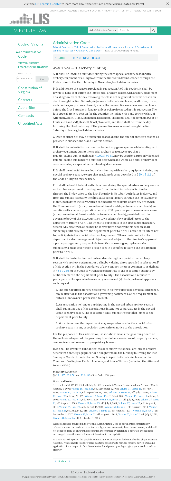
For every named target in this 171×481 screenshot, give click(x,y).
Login (158, 11)
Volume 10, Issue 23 (82, 388)
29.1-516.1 (145, 174)
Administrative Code (102, 30)
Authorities (27, 107)
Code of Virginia (30, 44)
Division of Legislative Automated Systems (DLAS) (125, 476)
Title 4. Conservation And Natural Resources (98, 47)
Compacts (26, 115)
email (96, 58)
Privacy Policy (111, 11)
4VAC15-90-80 (104, 155)
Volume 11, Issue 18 (130, 388)
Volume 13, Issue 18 (119, 392)
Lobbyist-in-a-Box (94, 472)
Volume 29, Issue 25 (70, 406)
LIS (31, 18)
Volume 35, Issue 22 (85, 414)
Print (76, 58)
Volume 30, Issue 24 (115, 406)
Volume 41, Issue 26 (64, 417)
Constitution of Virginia (30, 90)
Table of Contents (62, 47)
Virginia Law (30, 30)
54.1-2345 (64, 270)
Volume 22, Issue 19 (70, 399)
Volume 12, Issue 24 (70, 392)
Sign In (152, 476)
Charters (25, 100)
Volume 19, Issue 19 (136, 396)
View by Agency (28, 62)
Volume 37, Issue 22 (129, 414)
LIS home (126, 11)
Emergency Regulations (33, 66)
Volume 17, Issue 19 (95, 396)
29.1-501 (71, 375)
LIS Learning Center (48, 4)
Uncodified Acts (30, 123)
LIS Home (76, 472)
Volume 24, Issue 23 (111, 399)
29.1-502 (85, 375)
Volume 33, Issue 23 (99, 410)
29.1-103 (60, 375)
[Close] (167, 3)
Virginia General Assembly (63, 11)
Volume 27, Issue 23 (88, 403)
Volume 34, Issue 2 (143, 410)
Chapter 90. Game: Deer (89, 50)
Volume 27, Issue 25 (129, 403)
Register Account (143, 11)
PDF (86, 58)
